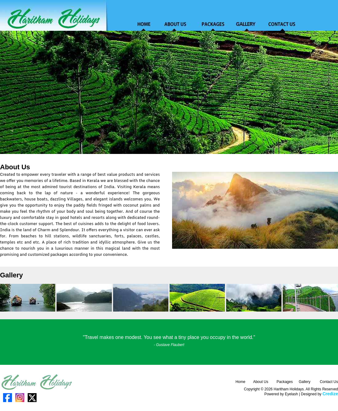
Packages (285, 382)
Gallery (304, 382)
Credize (330, 393)
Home (240, 382)
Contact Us (329, 382)
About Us (260, 382)
